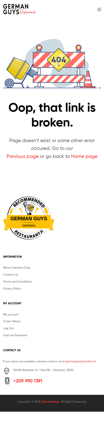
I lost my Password (15, 335)
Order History (12, 321)
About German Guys (16, 267)
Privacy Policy (12, 288)
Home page (84, 156)
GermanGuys (50, 401)
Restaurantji (28, 230)
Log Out (8, 328)
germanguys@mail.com (81, 361)
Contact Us (10, 274)
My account (11, 314)
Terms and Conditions (17, 281)
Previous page (23, 156)
